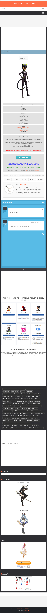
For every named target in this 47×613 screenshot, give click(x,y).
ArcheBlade (6, 391)
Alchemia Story (22, 389)
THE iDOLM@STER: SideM (10, 425)
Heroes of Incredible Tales (20, 401)
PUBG (12, 415)
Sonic (15, 420)
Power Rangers (15, 418)
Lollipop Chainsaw (25, 408)
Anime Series (40, 389)
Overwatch (5, 415)
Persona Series (34, 415)
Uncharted (21, 427)
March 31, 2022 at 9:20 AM (35, 209)
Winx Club (28, 427)
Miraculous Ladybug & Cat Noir (23, 127)
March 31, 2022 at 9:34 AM (35, 222)
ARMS (4, 389)
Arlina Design (26, 610)
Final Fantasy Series (26, 398)
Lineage (17, 408)
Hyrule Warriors (7, 403)
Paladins (26, 415)
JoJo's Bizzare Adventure (33, 403)
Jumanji (5, 406)
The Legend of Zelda (24, 425)
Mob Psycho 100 (7, 413)
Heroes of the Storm (35, 401)
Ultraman (13, 427)
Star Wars (36, 420)
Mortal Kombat (17, 413)
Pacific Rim (19, 415)
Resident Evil (24, 418)
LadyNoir (23, 58)
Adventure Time (12, 389)
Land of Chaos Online (34, 406)
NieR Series (26, 413)
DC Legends (26, 396)
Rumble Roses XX (7, 420)
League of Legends (8, 408)
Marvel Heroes (6, 410)
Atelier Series (14, 391)
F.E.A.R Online (15, 398)
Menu (3, 8)
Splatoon (29, 420)
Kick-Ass (11, 406)
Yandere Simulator (37, 427)
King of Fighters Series (21, 406)
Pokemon (5, 418)
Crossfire (19, 396)
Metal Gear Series (17, 410)
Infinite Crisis (16, 403)
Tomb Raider (6, 427)
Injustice (23, 403)
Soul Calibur (22, 420)
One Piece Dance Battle (37, 413)
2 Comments (13, 175)
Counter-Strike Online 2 (9, 396)
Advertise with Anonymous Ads (10, 443)
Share (16, 179)
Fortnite (36, 398)
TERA (15, 423)
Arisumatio (23, 184)
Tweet (8, 179)
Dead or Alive (35, 396)
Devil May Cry (6, 398)
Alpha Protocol (31, 389)
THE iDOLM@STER (24, 423)
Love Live (34, 408)
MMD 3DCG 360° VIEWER (24, 3)
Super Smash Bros (7, 423)
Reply (4, 211)
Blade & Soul (29, 391)
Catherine (37, 394)
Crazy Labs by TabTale (23, 130)
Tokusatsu (34, 425)
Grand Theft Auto (7, 401)
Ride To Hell (34, 418)
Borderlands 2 (21, 394)
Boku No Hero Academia (9, 394)
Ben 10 (22, 391)
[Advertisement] (23, 37)
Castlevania (30, 394)
